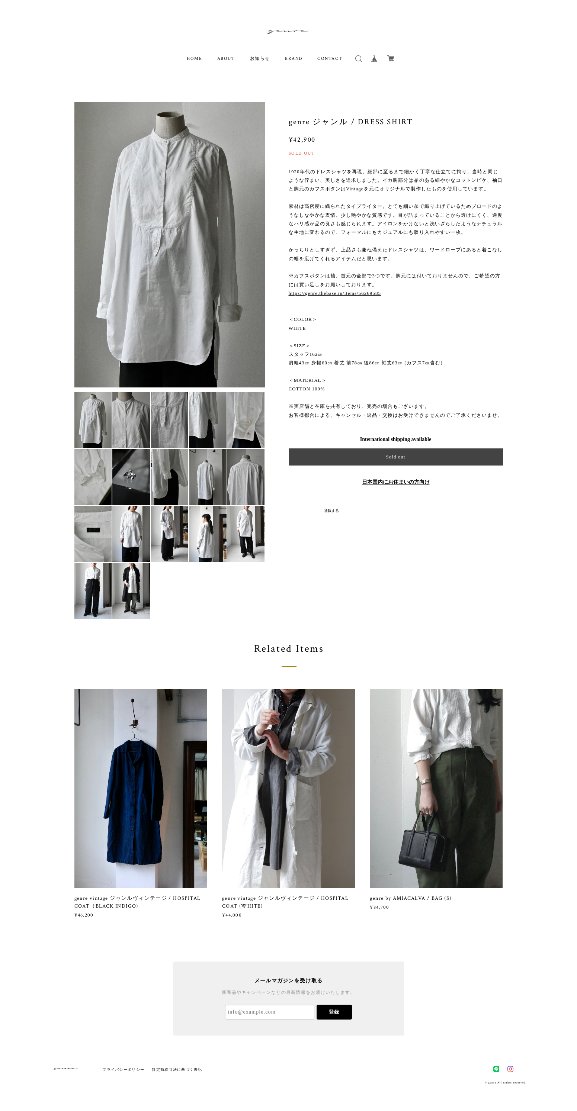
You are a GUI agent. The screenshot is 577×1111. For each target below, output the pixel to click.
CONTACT (329, 58)
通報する (331, 511)
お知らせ (260, 58)
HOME (194, 58)
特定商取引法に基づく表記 (177, 1069)
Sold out (395, 457)
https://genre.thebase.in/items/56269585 (335, 293)
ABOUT (226, 58)
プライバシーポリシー (123, 1069)
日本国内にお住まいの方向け (396, 482)
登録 (334, 1012)
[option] (169, 244)
